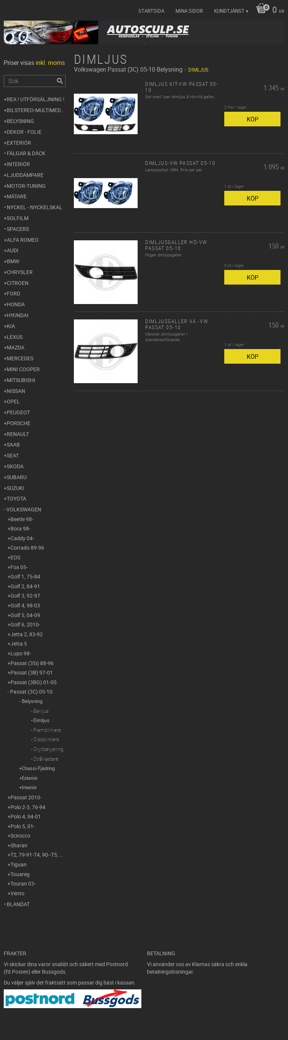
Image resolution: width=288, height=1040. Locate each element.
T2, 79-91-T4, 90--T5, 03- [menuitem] (38, 854)
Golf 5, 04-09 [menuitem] (25, 615)
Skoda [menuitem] (15, 466)
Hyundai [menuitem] (17, 315)
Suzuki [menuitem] (15, 488)
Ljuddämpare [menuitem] (25, 174)
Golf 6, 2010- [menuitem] (25, 624)
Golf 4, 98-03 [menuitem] (25, 605)
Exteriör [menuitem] (19, 142)
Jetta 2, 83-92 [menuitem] (26, 634)
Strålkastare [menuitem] (45, 758)
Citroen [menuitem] (17, 282)
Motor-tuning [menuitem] (26, 185)
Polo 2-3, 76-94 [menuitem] (27, 807)
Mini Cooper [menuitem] (23, 369)
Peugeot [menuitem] (18, 412)
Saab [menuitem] (13, 444)
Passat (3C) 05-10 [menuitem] (31, 691)
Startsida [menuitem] (151, 10)
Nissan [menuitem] (16, 390)
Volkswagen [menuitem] (23, 509)
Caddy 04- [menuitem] (22, 538)
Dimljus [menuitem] (41, 720)
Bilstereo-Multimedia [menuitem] (36, 110)
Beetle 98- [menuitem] (21, 519)
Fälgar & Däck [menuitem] (26, 153)
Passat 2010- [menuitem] (26, 797)
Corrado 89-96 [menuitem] (27, 547)
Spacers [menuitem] (18, 228)
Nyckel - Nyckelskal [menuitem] (34, 207)
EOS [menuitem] (15, 557)
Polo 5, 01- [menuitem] (22, 826)
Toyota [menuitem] (16, 498)
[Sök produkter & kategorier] (35, 81)
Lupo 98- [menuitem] (20, 653)
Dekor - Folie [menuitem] (24, 131)
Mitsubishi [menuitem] (21, 380)
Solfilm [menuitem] (17, 218)
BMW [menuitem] (13, 261)
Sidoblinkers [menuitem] (46, 739)
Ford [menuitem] (13, 293)
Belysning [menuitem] (20, 120)
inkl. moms (50, 62)
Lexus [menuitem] (14, 336)
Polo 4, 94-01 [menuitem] (25, 816)
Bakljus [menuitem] (40, 710)
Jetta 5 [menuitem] (18, 643)
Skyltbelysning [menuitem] (48, 749)
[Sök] (60, 81)
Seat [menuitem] (13, 455)
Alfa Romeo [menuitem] (23, 239)
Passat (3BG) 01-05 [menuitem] (33, 682)
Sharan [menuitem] (18, 845)
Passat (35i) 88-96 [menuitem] (32, 663)
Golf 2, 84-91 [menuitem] (25, 586)
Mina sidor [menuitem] (189, 10)
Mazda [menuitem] (15, 347)
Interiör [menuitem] (18, 164)
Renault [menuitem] (18, 434)
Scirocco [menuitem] (20, 835)
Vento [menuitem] (17, 893)
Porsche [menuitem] (18, 423)
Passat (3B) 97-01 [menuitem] (31, 672)
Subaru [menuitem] (17, 477)
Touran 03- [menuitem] (23, 883)
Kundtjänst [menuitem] (229, 10)
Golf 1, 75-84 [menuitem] (25, 576)
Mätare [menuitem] (17, 196)
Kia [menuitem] (11, 326)
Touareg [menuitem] (20, 874)
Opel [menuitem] (13, 401)
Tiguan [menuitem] (18, 864)
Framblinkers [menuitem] (47, 730)
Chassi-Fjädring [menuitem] (38, 768)
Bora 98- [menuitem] (20, 528)
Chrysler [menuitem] (20, 272)
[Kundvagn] (268, 10)
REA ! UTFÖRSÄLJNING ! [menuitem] (35, 99)
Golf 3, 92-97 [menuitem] (25, 595)
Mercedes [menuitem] (20, 358)
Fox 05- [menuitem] (19, 567)
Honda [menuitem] (16, 304)
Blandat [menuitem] (18, 904)
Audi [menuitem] (12, 250)
